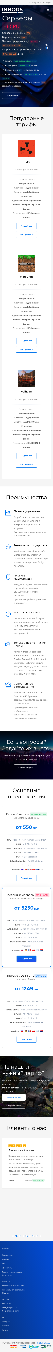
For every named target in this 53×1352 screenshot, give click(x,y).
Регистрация (44, 2)
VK (3, 1317)
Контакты (6, 1303)
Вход (32, 2)
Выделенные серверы (12, 1272)
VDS (4, 1263)
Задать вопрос (25, 767)
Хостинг (5, 1259)
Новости (6, 1281)
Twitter (5, 1330)
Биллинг (6, 1299)
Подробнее (12, 93)
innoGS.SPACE (43, 1342)
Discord (5, 1325)
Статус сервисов (9, 1307)
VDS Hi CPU (7, 1268)
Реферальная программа (13, 1290)
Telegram (6, 1321)
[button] (47, 45)
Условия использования (13, 1285)
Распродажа (26, 234)
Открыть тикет (14, 1105)
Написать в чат (14, 1097)
